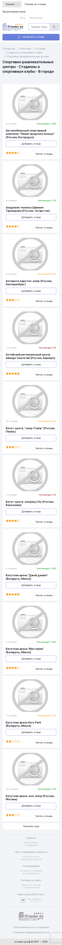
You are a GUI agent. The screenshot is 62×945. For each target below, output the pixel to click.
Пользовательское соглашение (31, 927)
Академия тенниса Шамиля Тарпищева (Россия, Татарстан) (28, 209)
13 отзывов (12, 789)
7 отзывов (11, 715)
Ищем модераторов (13, 11)
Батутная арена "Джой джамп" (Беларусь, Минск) (27, 577)
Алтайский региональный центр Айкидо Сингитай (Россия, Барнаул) (30, 356)
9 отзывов (11, 274)
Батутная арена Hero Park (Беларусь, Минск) (23, 724)
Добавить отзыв (31, 143)
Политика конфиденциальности (31, 932)
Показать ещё (31, 826)
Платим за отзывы (35, 4)
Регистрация (36, 18)
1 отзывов (11, 347)
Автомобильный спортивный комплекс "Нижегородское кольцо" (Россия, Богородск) (30, 134)
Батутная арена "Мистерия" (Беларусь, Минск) (25, 650)
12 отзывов (12, 421)
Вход (22, 18)
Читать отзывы (44, 153)
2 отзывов (11, 568)
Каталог (12, 4)
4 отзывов (11, 123)
